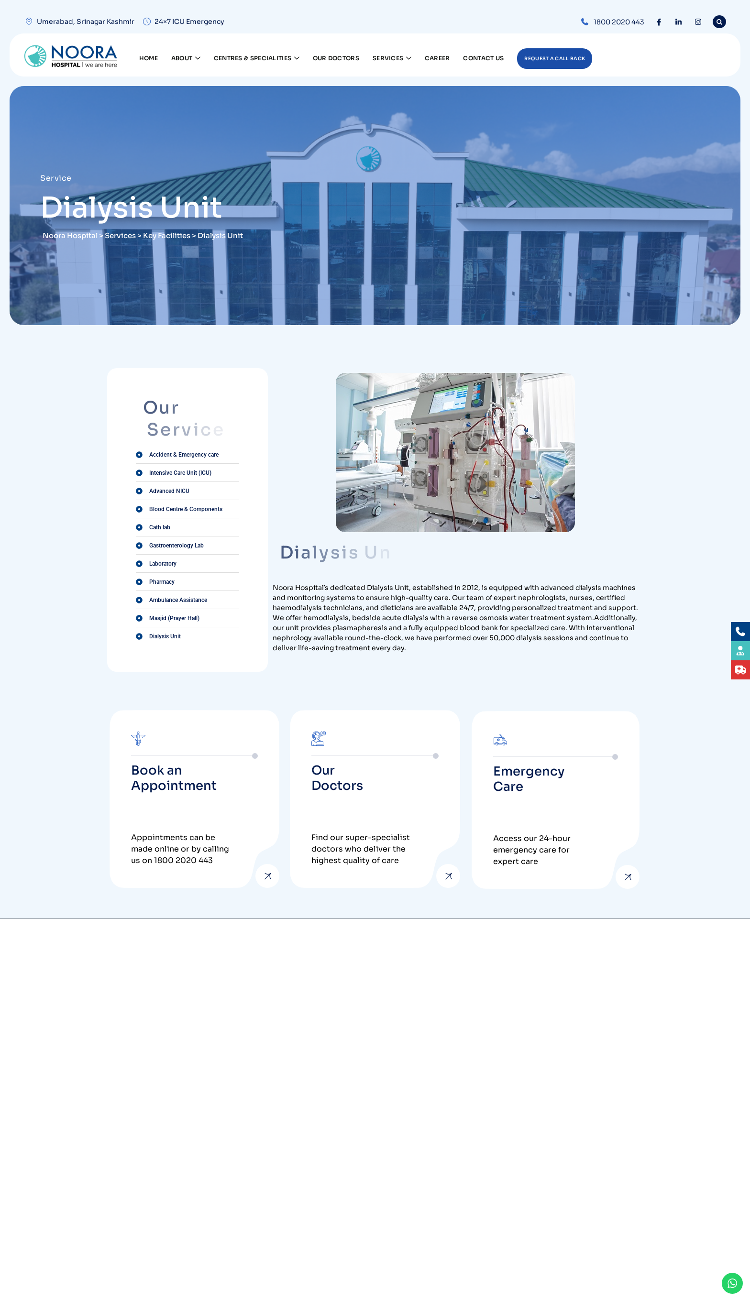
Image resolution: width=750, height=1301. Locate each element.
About (185, 57)
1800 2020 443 (619, 22)
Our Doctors (336, 58)
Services (392, 57)
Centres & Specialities (256, 57)
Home (148, 58)
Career (437, 58)
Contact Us (483, 58)
